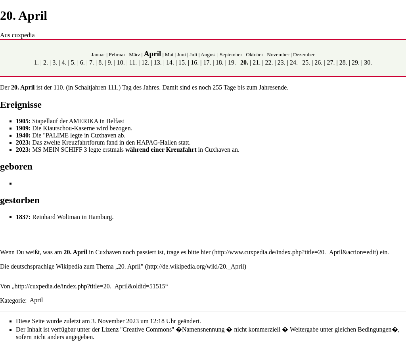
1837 (22, 217)
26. (318, 62)
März (134, 54)
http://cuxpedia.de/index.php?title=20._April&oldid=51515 (90, 286)
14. (170, 62)
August (208, 54)
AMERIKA (83, 121)
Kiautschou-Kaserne (69, 128)
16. (195, 62)
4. (63, 62)
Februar (117, 54)
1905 (22, 121)
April (152, 54)
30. (368, 62)
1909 (22, 128)
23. (281, 62)
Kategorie (12, 300)
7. (91, 62)
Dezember (304, 54)
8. (100, 62)
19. (232, 62)
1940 (22, 135)
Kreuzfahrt (181, 149)
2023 (22, 142)
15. (182, 62)
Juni (181, 54)
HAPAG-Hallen (156, 142)
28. (343, 62)
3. (54, 62)
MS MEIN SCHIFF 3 (59, 149)
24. (294, 62)
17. (207, 62)
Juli (193, 54)
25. (306, 62)
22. (269, 62)
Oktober (254, 54)
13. (158, 62)
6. (82, 62)
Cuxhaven (108, 252)
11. (133, 62)
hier (206, 252)
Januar (98, 54)
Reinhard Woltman (56, 217)
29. (356, 62)
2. (45, 62)
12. (145, 62)
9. (109, 62)
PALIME (57, 135)
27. (331, 62)
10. (121, 62)
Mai (169, 54)
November (278, 54)
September (231, 54)
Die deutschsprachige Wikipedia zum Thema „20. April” (72, 266)
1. (36, 62)
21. (256, 62)
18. (220, 62)
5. (73, 62)
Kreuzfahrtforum (83, 142)
